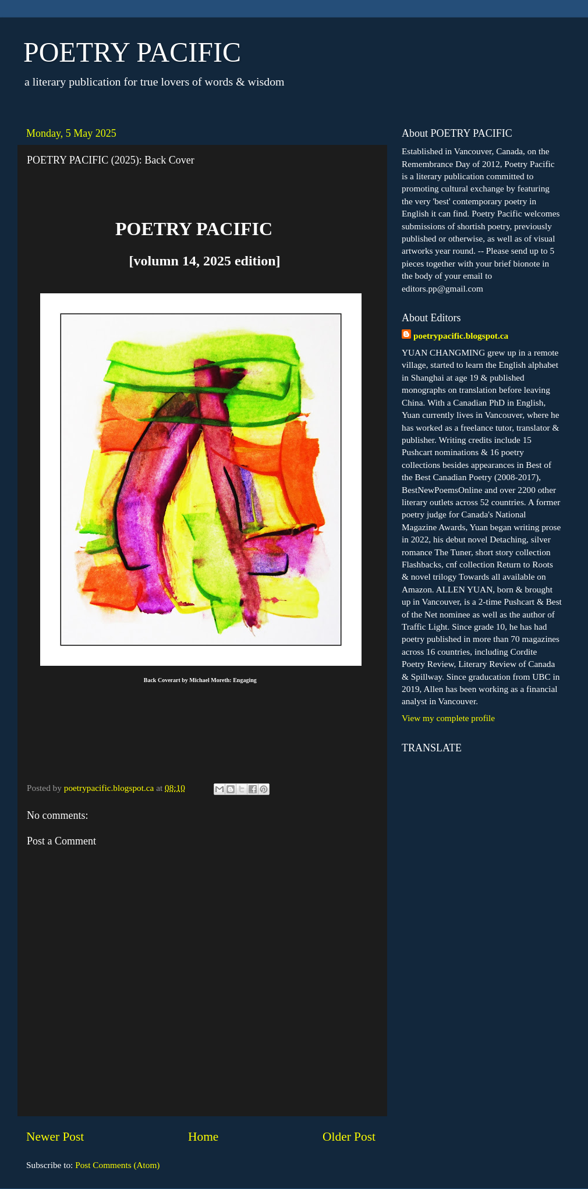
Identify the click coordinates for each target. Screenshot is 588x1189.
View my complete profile (448, 718)
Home (203, 1137)
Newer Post (55, 1137)
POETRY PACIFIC (132, 52)
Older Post (349, 1137)
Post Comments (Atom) (117, 1165)
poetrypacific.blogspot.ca (460, 335)
